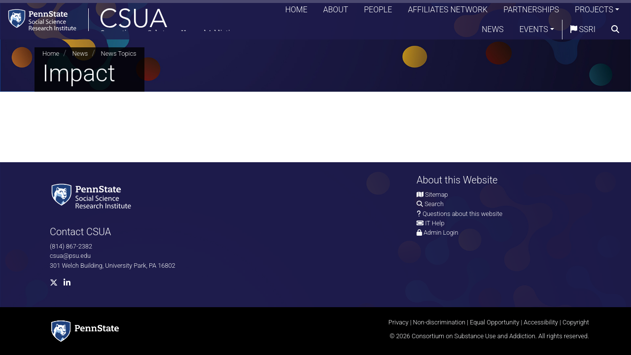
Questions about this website (462, 213)
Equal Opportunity (494, 322)
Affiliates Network (448, 12)
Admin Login (440, 232)
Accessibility (541, 322)
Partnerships (531, 12)
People (378, 12)
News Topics (119, 53)
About (336, 12)
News (492, 31)
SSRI (583, 31)
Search (434, 204)
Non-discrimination (439, 322)
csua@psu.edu (70, 255)
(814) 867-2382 (71, 246)
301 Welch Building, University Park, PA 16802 (112, 265)
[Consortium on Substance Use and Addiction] (126, 22)
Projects (594, 12)
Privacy (398, 322)
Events (534, 31)
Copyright (575, 322)
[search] (615, 32)
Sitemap (436, 194)
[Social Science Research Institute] (93, 195)
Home (296, 12)
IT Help (434, 223)
